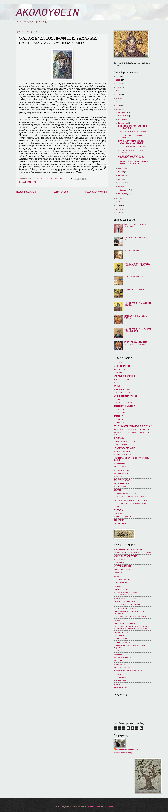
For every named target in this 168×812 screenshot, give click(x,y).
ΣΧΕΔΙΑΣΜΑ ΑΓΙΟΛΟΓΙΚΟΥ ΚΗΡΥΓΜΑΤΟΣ (130, 497)
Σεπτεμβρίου (123, 123)
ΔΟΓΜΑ (117, 576)
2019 (118, 102)
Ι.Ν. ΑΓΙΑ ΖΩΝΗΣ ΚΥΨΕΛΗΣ (124, 601)
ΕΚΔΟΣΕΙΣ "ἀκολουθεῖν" (123, 579)
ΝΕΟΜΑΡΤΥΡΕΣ (120, 463)
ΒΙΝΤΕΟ (117, 386)
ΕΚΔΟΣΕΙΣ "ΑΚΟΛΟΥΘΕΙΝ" (124, 406)
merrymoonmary (94, 807)
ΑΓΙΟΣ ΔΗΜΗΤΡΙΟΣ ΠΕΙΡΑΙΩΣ (125, 556)
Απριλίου (121, 183)
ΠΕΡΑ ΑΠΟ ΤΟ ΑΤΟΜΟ (122, 667)
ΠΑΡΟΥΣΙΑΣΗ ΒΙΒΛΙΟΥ (123, 467)
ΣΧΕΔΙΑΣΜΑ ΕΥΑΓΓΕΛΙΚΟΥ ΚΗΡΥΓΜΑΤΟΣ (130, 503)
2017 (118, 109)
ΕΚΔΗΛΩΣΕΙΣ (119, 399)
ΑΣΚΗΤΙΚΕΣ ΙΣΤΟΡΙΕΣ (122, 379)
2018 (118, 105)
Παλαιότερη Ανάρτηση (96, 191)
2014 (118, 202)
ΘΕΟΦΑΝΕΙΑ (119, 423)
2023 (118, 87)
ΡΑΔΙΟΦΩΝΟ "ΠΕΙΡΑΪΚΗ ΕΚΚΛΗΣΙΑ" (128, 671)
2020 (118, 98)
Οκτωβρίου (122, 119)
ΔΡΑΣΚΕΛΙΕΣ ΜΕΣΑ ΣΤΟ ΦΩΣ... (126, 396)
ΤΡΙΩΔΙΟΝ (118, 513)
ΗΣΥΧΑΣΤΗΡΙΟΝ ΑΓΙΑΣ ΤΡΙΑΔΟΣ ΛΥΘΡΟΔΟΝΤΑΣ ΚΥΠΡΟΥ (127, 594)
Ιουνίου (121, 175)
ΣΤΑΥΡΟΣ (117, 490)
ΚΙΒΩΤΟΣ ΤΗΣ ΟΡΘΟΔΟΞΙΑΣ (125, 623)
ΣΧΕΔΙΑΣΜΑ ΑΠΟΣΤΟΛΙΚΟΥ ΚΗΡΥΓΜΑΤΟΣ (130, 500)
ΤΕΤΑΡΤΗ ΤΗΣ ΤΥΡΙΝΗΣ (133, 251)
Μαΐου (120, 179)
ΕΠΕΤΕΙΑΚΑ (118, 416)
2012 (118, 209)
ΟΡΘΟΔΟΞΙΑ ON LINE (122, 642)
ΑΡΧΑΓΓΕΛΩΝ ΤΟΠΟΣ (122, 566)
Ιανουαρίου (122, 194)
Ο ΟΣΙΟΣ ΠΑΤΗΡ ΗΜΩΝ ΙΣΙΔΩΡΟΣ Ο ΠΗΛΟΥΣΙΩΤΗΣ (137, 330)
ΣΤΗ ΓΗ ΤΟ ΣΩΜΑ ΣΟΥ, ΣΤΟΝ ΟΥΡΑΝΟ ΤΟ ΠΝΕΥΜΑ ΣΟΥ (136, 343)
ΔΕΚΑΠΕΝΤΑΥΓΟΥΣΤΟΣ (123, 389)
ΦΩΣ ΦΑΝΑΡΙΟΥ (120, 681)
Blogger (110, 807)
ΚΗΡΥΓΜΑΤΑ (119, 438)
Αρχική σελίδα (60, 191)
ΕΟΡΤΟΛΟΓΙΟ (30, 182)
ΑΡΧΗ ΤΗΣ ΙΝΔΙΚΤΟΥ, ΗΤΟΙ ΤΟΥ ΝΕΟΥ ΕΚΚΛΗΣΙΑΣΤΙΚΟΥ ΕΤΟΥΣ (133, 162)
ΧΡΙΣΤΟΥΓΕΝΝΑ (120, 523)
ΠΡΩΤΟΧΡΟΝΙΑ (120, 487)
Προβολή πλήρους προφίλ (123, 753)
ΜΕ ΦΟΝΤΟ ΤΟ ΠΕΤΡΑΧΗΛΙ (125, 448)
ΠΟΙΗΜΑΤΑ (118, 477)
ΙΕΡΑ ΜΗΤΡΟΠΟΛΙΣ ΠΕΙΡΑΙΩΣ (125, 608)
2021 (118, 95)
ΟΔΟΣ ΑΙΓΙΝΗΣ (119, 635)
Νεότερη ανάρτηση (26, 191)
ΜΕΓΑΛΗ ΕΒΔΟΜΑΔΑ (122, 451)
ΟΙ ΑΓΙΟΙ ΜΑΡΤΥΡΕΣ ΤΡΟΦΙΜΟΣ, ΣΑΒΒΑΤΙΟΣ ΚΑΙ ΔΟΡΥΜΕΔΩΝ (131, 142)
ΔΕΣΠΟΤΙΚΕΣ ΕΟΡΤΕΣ (123, 393)
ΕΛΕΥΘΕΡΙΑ (118, 586)
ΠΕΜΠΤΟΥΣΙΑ (119, 664)
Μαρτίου (121, 186)
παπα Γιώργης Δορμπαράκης (128, 749)
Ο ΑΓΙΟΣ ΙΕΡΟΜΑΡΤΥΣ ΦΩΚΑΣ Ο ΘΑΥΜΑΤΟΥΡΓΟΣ (131, 136)
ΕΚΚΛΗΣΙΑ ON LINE (121, 583)
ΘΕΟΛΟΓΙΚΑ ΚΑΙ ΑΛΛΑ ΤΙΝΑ (125, 598)
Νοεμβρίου (122, 116)
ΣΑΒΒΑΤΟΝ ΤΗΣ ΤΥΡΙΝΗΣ (134, 290)
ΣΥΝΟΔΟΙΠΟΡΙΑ (120, 678)
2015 (118, 198)
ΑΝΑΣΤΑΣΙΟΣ (119, 563)
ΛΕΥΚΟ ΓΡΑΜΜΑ (120, 445)
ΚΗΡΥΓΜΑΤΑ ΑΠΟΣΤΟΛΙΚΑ (124, 441)
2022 (118, 91)
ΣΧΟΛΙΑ (117, 507)
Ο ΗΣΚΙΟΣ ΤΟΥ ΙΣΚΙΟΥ (122, 632)
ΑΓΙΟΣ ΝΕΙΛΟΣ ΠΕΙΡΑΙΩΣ (123, 559)
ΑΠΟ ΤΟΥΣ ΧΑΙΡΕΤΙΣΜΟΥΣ (124, 376)
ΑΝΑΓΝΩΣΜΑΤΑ (120, 369)
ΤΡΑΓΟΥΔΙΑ (118, 510)
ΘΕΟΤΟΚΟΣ (118, 419)
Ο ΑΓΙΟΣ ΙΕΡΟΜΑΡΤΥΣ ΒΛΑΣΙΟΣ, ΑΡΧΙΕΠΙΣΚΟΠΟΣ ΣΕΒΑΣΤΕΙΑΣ (137, 265)
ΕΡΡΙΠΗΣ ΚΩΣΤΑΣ (121, 589)
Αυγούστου (122, 168)
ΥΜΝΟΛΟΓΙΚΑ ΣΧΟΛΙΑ (122, 517)
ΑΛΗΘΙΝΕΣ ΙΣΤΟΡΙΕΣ (122, 366)
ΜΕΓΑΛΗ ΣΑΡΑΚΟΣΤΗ (122, 455)
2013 (118, 205)
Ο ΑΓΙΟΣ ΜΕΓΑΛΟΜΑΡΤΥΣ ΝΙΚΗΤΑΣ (132, 147)
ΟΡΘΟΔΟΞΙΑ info (120, 639)
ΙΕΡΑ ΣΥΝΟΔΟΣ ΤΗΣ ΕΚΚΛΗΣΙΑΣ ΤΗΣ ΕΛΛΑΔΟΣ (133, 426)
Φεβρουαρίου (123, 190)
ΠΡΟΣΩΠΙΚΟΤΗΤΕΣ (121, 483)
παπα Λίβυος (118, 654)
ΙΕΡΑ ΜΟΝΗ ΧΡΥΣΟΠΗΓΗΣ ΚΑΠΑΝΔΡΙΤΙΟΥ (131, 617)
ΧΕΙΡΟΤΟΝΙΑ (119, 520)
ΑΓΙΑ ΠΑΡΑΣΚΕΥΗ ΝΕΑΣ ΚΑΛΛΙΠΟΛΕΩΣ (129, 549)
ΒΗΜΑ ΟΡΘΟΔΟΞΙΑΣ (122, 569)
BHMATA (117, 684)
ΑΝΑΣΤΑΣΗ (118, 373)
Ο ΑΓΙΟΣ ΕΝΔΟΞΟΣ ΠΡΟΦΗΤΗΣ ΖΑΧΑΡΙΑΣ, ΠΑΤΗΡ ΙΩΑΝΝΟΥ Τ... (131, 157)
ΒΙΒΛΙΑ (116, 383)
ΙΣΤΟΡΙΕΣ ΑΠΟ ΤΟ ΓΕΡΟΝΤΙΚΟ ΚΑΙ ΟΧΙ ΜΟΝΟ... (133, 429)
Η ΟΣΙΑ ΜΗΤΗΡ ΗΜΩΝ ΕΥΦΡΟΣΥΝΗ (132, 132)
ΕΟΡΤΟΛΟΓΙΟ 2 (120, 413)
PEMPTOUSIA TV (120, 688)
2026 (118, 76)
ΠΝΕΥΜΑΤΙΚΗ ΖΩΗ (121, 473)
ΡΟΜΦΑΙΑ (118, 674)
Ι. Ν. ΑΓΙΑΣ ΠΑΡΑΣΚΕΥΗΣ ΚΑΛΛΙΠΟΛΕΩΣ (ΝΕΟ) (132, 553)
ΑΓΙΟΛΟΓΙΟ (118, 363)
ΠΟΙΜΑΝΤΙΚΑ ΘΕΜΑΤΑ (122, 480)
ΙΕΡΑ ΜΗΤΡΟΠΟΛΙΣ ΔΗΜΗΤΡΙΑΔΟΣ (128, 605)
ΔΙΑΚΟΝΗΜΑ (119, 573)
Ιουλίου (121, 172)
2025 (118, 80)
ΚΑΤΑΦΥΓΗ (118, 620)
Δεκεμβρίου (122, 112)
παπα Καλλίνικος (120, 651)
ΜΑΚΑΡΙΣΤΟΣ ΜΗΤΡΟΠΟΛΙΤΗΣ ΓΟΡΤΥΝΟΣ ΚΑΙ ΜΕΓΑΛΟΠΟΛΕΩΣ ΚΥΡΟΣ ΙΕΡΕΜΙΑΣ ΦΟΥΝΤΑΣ (132, 628)
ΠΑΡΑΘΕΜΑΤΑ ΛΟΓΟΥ (122, 658)
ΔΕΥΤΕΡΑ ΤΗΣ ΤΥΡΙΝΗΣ (133, 277)
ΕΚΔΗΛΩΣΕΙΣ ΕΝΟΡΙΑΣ (123, 403)
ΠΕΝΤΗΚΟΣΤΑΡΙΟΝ (121, 470)
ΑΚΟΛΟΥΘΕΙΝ (47, 13)
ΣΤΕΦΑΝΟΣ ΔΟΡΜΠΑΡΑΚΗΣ (125, 493)
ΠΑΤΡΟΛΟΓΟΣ (119, 661)
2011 (118, 213)
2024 (118, 84)
